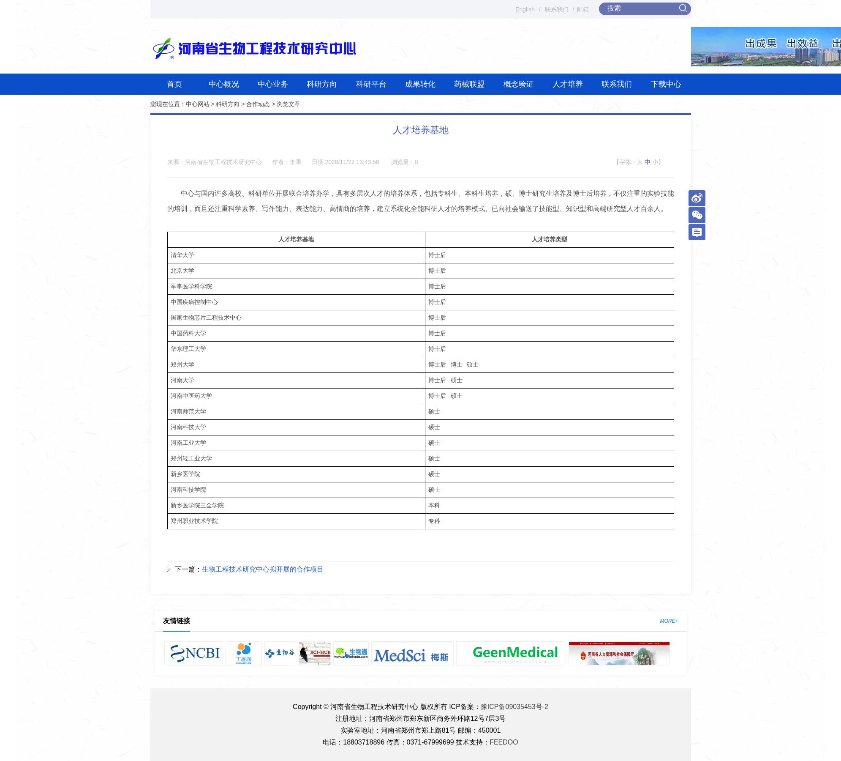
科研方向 (322, 84)
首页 (174, 84)
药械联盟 (469, 84)
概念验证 (519, 84)
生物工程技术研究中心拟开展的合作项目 (263, 569)
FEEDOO (504, 742)
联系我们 (557, 9)
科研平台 (371, 84)
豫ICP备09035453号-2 (514, 706)
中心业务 (273, 84)
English (525, 9)
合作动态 (258, 104)
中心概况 (224, 84)
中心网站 (198, 104)
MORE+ (669, 621)
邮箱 (583, 9)
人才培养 (568, 84)
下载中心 (666, 84)
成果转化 (420, 84)
